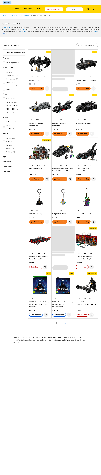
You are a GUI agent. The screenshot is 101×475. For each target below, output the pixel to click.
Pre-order (83, 134)
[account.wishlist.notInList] (47, 88)
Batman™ (7, 27)
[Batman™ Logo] (40, 64)
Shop (17, 9)
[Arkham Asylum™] (40, 152)
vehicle (95, 31)
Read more (5, 33)
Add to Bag (38, 88)
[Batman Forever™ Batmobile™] (86, 152)
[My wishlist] (88, 9)
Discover (28, 9)
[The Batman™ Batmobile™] (86, 64)
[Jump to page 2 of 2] (70, 323)
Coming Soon (36, 314)
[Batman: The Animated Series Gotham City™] (86, 240)
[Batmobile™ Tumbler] (86, 107)
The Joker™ (24, 31)
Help (38, 9)
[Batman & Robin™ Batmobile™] (63, 107)
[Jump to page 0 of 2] (56, 323)
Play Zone (7, 2)
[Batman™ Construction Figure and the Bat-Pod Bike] (86, 285)
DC (33, 29)
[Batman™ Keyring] (40, 197)
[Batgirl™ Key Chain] (63, 197)
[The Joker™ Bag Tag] (86, 197)
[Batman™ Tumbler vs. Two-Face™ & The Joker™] (63, 152)
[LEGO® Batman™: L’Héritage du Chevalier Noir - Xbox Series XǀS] (40, 285)
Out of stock (35, 267)
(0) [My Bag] (93, 9)
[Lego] (5, 9)
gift (23, 29)
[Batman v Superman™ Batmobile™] (40, 107)
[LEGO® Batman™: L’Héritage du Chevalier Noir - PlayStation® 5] (63, 285)
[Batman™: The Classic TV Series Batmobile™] (40, 240)
